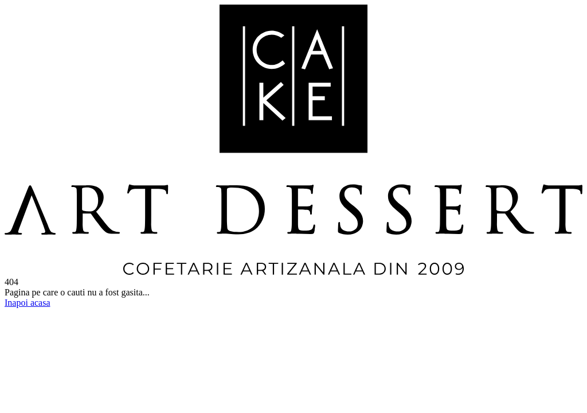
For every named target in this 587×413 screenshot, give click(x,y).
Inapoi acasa (27, 302)
